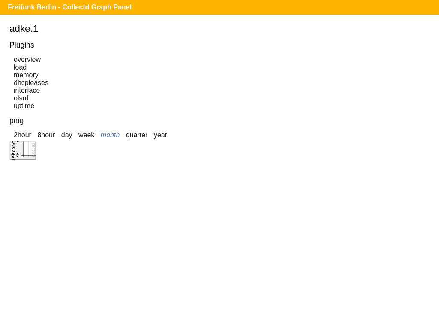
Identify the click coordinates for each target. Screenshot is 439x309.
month (110, 135)
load (20, 67)
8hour (46, 135)
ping (16, 120)
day (66, 135)
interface (27, 90)
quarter (137, 135)
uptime (24, 105)
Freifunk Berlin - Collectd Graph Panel (70, 7)
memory (26, 75)
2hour (22, 135)
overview (27, 59)
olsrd (21, 98)
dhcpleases (31, 82)
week (86, 135)
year (160, 135)
